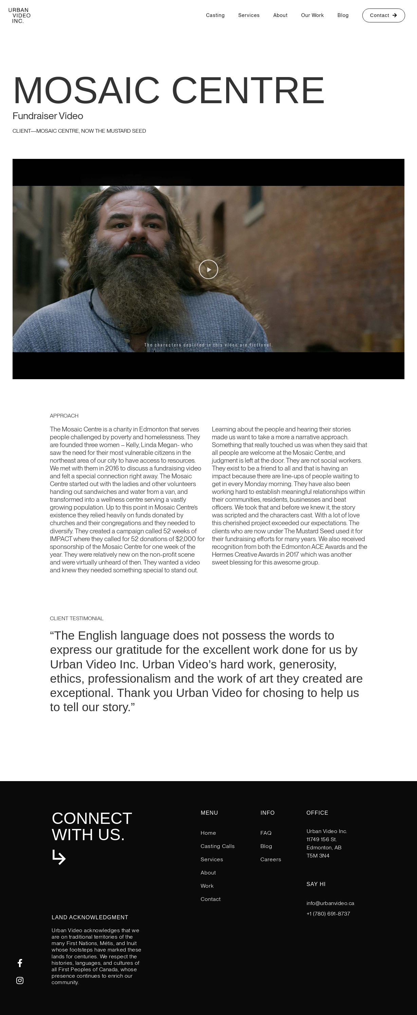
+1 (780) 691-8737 (328, 913)
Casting (215, 15)
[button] (208, 269)
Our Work (312, 15)
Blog (343, 15)
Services (249, 15)
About (280, 15)
